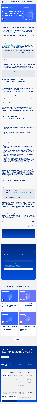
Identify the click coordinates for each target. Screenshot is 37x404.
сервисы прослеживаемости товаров (20, 166)
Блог (3, 5)
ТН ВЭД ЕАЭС (18, 108)
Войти (24, 1)
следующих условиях (17, 268)
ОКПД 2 (23, 108)
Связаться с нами (30, 1)
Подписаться (18, 271)
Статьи (6, 5)
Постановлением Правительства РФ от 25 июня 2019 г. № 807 (13, 45)
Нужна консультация (5, 359)
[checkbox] (4, 265)
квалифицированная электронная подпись (13, 197)
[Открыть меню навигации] (35, 2)
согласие (8, 265)
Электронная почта (7, 261)
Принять (10, 400)
